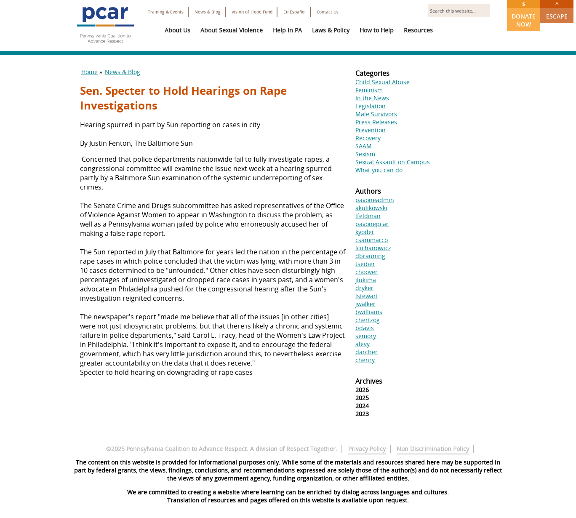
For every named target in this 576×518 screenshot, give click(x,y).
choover (366, 272)
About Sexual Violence (231, 30)
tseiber (365, 264)
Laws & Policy (330, 30)
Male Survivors (376, 114)
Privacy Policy (367, 449)
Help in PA (287, 30)
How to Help (377, 30)
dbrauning (370, 256)
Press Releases (376, 122)
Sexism (365, 154)
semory (365, 336)
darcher (366, 352)
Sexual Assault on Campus (392, 162)
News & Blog (208, 12)
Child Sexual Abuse (382, 82)
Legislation (370, 106)
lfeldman (368, 216)
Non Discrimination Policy (433, 449)
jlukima (365, 280)
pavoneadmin (374, 200)
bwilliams (368, 312)
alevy (362, 344)
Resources (418, 30)
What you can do (379, 170)
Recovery (368, 138)
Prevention (370, 130)
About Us (177, 30)
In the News (372, 98)
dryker (364, 288)
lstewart (366, 296)
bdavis (364, 328)
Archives (368, 381)
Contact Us (328, 12)
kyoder (364, 232)
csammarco (371, 240)
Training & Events (166, 12)
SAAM (363, 146)
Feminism (369, 90)
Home (89, 72)
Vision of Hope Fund (252, 12)
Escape (556, 10)
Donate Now (523, 14)
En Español (294, 12)
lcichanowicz (373, 248)
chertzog (367, 320)
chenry (365, 360)
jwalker (365, 304)
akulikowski (371, 208)
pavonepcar (372, 224)
